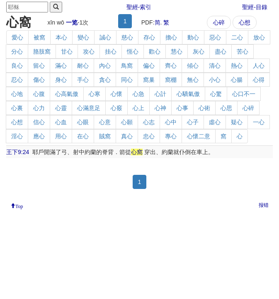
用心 (61, 136)
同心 (127, 79)
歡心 (154, 51)
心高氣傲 (66, 94)
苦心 (242, 51)
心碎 (219, 22)
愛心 (17, 37)
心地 (17, 94)
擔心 (171, 37)
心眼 (83, 122)
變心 (83, 37)
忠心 (149, 136)
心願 (127, 122)
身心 (61, 79)
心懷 (116, 94)
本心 (61, 37)
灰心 (198, 51)
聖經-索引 (139, 7)
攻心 (89, 51)
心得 (258, 79)
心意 (105, 122)
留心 (39, 65)
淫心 (17, 136)
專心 (171, 136)
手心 (83, 79)
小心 (215, 79)
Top (19, 205)
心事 (182, 108)
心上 (138, 108)
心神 (160, 108)
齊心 (171, 65)
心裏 (17, 108)
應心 (39, 136)
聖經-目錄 (254, 7)
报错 (264, 205)
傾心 (193, 65)
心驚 (216, 94)
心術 (204, 108)
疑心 (237, 122)
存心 (149, 37)
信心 (39, 122)
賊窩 (105, 136)
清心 (215, 65)
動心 (193, 37)
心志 (149, 122)
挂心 (110, 51)
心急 (138, 94)
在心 (83, 136)
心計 (160, 94)
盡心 (220, 51)
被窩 (39, 37)
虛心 (215, 122)
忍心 (17, 79)
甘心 (67, 51)
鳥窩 (127, 65)
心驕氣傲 (188, 94)
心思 (226, 108)
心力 (39, 108)
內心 (105, 65)
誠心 (105, 37)
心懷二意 (198, 136)
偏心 (149, 65)
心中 (171, 122)
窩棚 (171, 79)
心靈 (61, 108)
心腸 (237, 79)
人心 (258, 65)
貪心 (105, 79)
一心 (258, 122)
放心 (259, 37)
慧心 (176, 51)
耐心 (83, 65)
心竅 (116, 108)
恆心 (132, 51)
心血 (61, 122)
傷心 (39, 79)
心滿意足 (88, 108)
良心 (17, 65)
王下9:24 (17, 152)
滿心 (61, 65)
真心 (127, 136)
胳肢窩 (42, 51)
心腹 (39, 94)
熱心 (237, 65)
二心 (237, 37)
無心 (193, 79)
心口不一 (243, 94)
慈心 (127, 37)
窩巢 (149, 79)
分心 (17, 51)
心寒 (94, 94)
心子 (193, 122)
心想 (244, 22)
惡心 (215, 37)
